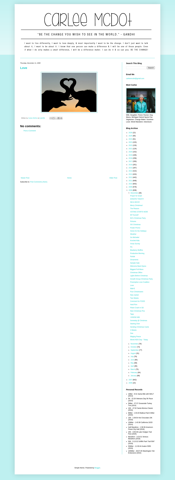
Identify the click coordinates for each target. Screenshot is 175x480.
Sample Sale (135, 263)
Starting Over (135, 324)
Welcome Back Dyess (138, 266)
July (132, 356)
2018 (131, 158)
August (133, 353)
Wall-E (132, 289)
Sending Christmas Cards (139, 327)
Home (69, 178)
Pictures (133, 221)
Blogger (97, 468)
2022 (131, 145)
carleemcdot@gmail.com (135, 78)
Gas (131, 333)
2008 (131, 190)
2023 (131, 142)
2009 (131, 187)
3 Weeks (133, 330)
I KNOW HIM (135, 317)
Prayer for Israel (136, 196)
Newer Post (25, 178)
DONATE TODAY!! (137, 199)
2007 (131, 380)
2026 (131, 133)
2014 (131, 171)
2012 (131, 177)
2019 (131, 155)
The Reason (134, 209)
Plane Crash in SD (137, 308)
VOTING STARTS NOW (139, 212)
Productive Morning (137, 253)
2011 (131, 181)
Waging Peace (135, 337)
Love (23, 68)
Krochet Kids (135, 241)
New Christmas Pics (137, 311)
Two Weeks (134, 298)
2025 (131, 136)
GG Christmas (135, 225)
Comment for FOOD (137, 301)
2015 (131, 168)
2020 (131, 152)
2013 (131, 174)
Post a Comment (30, 131)
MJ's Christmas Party (138, 218)
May (132, 363)
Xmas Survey (135, 244)
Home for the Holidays (138, 231)
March (133, 369)
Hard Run (133, 305)
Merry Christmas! (136, 205)
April (132, 366)
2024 (131, 139)
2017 (131, 161)
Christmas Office (136, 273)
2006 (131, 383)
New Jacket (134, 295)
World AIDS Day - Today (139, 340)
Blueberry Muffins (136, 250)
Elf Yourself (134, 215)
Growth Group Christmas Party (141, 279)
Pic (131, 247)
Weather (133, 234)
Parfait (132, 257)
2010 (131, 184)
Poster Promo (135, 228)
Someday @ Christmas (138, 321)
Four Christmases (136, 292)
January (134, 376)
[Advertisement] (69, 154)
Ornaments (134, 260)
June (133, 360)
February (134, 372)
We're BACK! (135, 202)
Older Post (113, 178)
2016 (131, 165)
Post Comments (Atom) (38, 182)
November (135, 344)
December (135, 193)
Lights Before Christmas (139, 276)
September (135, 350)
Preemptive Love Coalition (139, 282)
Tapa (132, 314)
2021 (131, 149)
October (134, 347)
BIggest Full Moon (136, 269)
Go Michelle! (134, 237)
